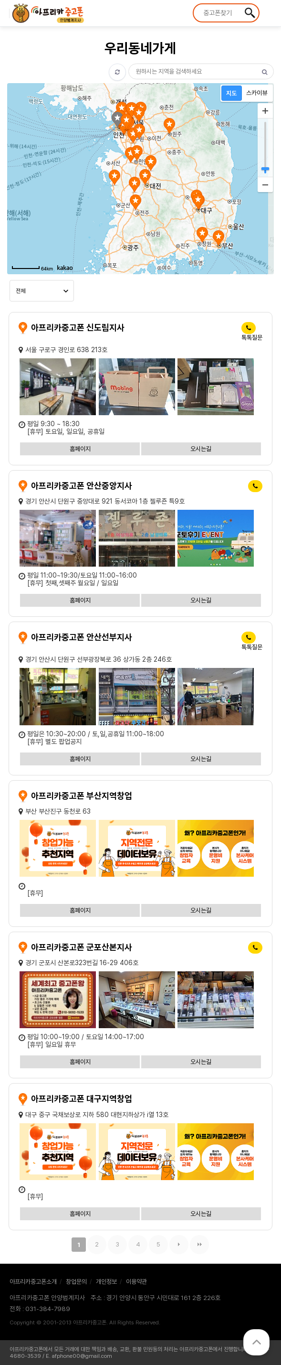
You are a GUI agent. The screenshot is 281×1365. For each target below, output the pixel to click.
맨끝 (199, 1244)
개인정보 (106, 1281)
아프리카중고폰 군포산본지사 (81, 947)
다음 (178, 1244)
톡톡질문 (251, 337)
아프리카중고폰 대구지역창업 (81, 1099)
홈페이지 (80, 448)
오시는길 (200, 448)
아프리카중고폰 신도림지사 (78, 327)
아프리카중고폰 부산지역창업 (81, 796)
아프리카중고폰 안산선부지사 (81, 637)
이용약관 (136, 1281)
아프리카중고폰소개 (33, 1281)
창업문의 (76, 1281)
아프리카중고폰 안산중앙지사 (81, 486)
